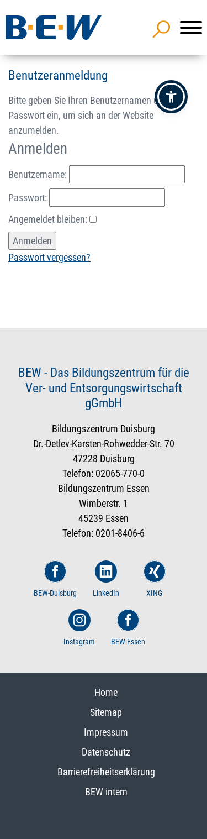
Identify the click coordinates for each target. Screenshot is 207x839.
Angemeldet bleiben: (52, 219)
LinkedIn (106, 578)
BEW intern (106, 792)
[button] (171, 97)
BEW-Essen (128, 627)
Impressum (106, 732)
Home (106, 692)
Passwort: (86, 197)
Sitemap (106, 712)
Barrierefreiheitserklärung (106, 772)
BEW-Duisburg (55, 578)
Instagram (79, 627)
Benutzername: (96, 174)
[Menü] (191, 27)
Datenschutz (106, 752)
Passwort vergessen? (49, 257)
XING (155, 578)
